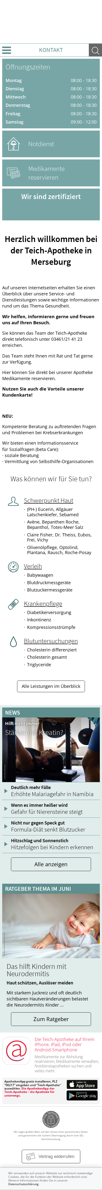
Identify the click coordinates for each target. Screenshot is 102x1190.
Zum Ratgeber (51, 1019)
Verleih (33, 566)
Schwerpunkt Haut (48, 500)
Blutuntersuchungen (51, 641)
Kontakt (51, 50)
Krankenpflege (43, 603)
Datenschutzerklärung (23, 1184)
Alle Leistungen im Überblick (51, 686)
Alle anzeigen (51, 864)
